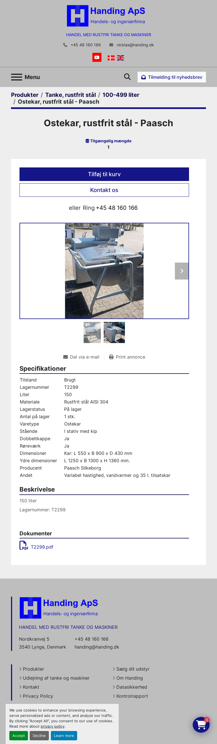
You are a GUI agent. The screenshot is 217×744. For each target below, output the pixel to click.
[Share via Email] (83, 357)
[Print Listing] (127, 357)
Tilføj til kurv (104, 174)
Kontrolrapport (132, 696)
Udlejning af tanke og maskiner (56, 678)
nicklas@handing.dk (135, 45)
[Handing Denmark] (59, 607)
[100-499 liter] (121, 94)
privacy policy (52, 726)
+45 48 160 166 (85, 45)
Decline (39, 736)
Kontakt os (104, 190)
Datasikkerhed (131, 687)
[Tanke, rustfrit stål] (70, 94)
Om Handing (129, 678)
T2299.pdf (36, 547)
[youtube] (96, 57)
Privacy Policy (38, 696)
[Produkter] (24, 94)
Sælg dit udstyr (132, 669)
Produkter (33, 669)
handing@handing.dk (97, 647)
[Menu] (16, 77)
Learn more (64, 736)
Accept (18, 736)
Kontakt (31, 687)
